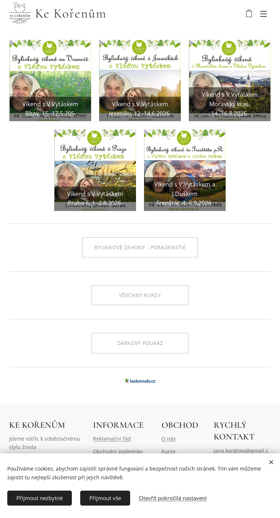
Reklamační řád (112, 438)
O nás (169, 438)
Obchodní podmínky (118, 451)
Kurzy (168, 451)
